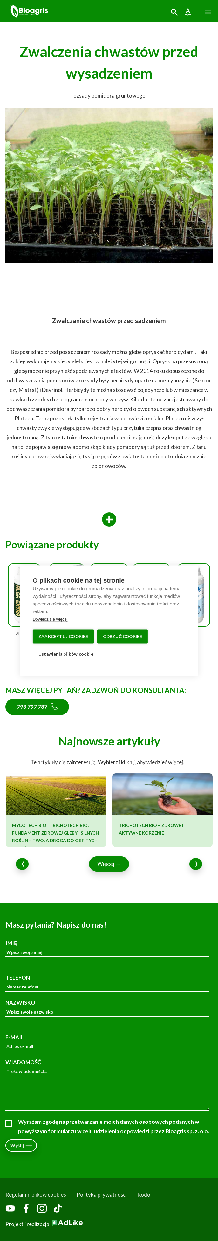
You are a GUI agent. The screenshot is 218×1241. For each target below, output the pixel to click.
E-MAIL (107, 1042)
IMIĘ (107, 948)
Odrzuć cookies (122, 636)
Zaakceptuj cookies (63, 636)
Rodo (143, 1194)
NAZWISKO (107, 1008)
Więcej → (109, 863)
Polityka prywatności (102, 1194)
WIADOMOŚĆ (107, 1085)
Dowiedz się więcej (50, 619)
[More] (109, 520)
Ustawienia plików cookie (65, 653)
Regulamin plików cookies (35, 1194)
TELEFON (107, 983)
